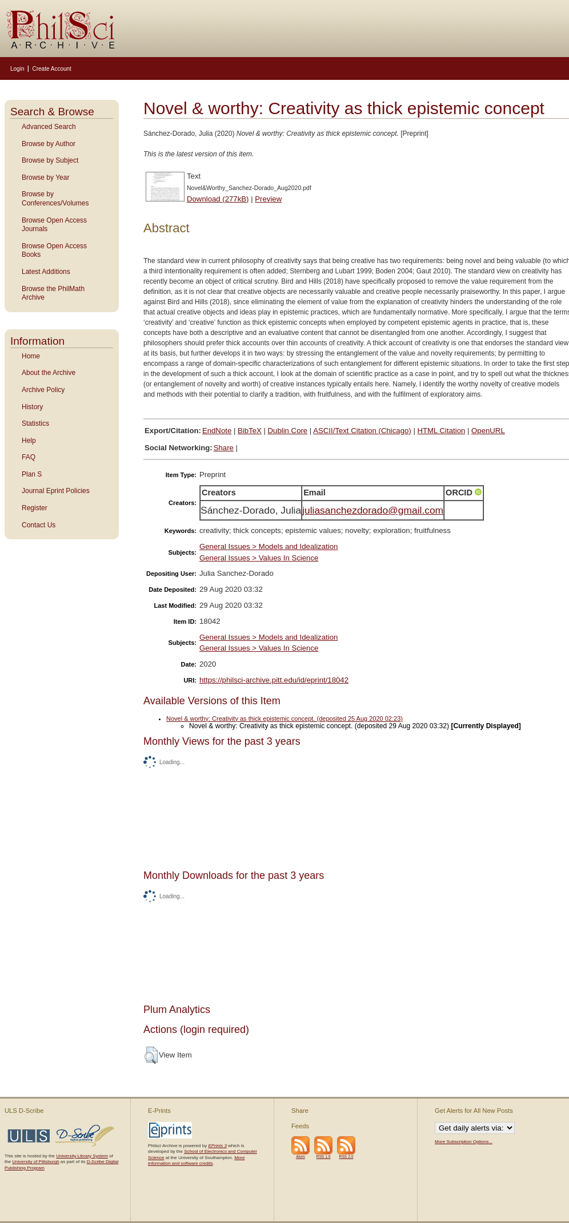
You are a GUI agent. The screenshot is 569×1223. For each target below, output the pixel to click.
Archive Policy (43, 390)
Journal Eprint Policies (56, 491)
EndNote (216, 430)
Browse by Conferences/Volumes (55, 198)
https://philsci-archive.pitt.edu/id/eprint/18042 (273, 680)
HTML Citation (442, 430)
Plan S (32, 474)
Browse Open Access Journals (54, 224)
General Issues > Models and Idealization (268, 546)
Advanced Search (49, 127)
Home (31, 356)
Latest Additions (46, 272)
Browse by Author (48, 144)
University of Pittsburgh (35, 1161)
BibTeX (250, 430)
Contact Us (38, 525)
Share (224, 447)
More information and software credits (196, 1160)
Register (34, 508)
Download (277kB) (218, 199)
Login (17, 69)
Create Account (51, 69)
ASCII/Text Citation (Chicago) (362, 430)
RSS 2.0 (346, 1157)
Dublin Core (288, 430)
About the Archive (48, 373)
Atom (300, 1157)
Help (29, 441)
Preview (268, 199)
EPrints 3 (217, 1145)
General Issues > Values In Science (258, 558)
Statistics (35, 423)
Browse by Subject (50, 160)
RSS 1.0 (323, 1157)
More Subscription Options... (463, 1141)
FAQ (28, 457)
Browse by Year (45, 177)
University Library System (82, 1156)
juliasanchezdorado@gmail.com (372, 510)
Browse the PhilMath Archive (53, 293)
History (32, 407)
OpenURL (488, 430)
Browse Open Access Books (54, 250)
